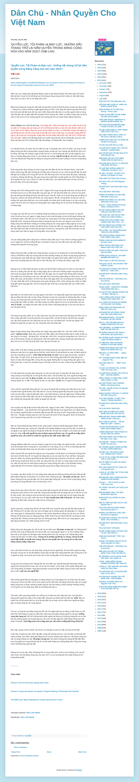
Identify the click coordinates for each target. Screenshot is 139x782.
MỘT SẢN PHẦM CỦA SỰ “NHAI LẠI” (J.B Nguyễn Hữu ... (113, 468)
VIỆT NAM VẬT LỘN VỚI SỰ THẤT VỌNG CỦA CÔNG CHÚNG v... (112, 216)
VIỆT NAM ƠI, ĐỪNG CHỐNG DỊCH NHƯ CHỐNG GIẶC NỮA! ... (112, 236)
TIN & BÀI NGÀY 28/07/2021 (109, 408)
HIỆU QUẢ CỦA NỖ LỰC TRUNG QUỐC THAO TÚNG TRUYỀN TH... (113, 552)
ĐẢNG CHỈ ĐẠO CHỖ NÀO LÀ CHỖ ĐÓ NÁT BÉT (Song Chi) (113, 394)
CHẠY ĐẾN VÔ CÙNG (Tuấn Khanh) (112, 178)
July (101, 99)
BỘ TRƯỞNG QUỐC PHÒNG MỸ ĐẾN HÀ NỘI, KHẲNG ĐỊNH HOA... (113, 448)
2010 (99, 625)
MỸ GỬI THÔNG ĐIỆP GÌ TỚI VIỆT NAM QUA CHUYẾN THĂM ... (111, 211)
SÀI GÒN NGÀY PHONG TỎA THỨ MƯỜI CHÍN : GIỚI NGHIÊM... (112, 577)
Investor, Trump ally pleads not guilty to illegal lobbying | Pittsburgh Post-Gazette (45, 691)
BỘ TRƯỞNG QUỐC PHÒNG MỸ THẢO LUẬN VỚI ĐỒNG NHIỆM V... (113, 338)
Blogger (79, 770)
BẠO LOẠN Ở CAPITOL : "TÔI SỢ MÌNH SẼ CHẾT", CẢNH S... (111, 423)
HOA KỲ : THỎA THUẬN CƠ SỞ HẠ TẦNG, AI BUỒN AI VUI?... (112, 206)
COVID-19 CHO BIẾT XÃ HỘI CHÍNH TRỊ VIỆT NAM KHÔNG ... (112, 115)
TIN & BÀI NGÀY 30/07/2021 (109, 192)
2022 (99, 77)
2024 (99, 71)
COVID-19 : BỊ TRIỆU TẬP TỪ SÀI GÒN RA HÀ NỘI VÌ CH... (113, 473)
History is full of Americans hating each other (30, 683)
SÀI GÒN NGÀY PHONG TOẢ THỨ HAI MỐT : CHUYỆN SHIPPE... (113, 374)
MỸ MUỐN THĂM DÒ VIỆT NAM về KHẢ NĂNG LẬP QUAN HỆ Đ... (112, 333)
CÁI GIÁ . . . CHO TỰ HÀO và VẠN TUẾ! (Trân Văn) (111, 483)
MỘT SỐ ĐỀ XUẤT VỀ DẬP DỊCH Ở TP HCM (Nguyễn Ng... (113, 154)
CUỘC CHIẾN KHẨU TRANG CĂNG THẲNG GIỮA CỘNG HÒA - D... (112, 298)
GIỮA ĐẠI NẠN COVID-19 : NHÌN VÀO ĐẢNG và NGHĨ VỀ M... (113, 105)
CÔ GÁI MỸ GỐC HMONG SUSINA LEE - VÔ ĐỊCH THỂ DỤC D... (113, 293)
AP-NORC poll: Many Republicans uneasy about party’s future (37, 700)
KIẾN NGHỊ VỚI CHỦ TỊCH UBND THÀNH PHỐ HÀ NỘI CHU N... (111, 159)
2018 (99, 600)
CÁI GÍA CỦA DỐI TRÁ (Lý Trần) (111, 145)
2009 (99, 628)
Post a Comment (20, 747)
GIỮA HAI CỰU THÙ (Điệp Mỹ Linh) (112, 101)
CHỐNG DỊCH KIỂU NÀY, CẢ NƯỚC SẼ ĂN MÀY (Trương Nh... (113, 141)
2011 (99, 622)
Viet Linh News (33, 713)
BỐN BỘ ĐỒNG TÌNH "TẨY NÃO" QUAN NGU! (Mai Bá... (111, 493)
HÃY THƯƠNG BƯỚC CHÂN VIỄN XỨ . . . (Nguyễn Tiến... (113, 359)
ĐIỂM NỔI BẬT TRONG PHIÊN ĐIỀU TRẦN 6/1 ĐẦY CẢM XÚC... (112, 417)
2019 (99, 597)
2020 (99, 593)
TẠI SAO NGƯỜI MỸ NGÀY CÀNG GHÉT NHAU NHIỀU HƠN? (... (111, 428)
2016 (99, 606)
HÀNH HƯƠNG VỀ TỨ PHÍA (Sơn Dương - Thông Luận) (111, 110)
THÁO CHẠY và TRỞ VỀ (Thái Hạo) (112, 261)
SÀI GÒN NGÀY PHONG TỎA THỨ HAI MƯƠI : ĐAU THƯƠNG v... (113, 519)
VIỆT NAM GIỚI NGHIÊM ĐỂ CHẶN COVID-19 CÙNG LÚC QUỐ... (112, 126)
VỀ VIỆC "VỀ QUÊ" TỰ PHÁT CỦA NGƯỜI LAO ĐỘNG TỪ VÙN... (112, 174)
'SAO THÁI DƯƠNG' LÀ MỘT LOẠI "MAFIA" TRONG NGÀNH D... (112, 399)
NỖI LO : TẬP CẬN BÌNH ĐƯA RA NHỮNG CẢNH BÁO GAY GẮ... (111, 323)
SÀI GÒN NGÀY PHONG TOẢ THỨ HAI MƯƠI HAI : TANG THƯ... (113, 270)
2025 (99, 68)
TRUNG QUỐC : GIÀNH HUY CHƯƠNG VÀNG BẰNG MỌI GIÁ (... (113, 288)
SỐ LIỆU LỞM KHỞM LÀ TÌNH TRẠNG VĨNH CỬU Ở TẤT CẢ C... (113, 131)
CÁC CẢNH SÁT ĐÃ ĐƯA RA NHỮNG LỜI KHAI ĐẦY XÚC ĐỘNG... (113, 303)
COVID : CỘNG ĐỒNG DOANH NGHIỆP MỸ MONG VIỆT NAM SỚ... (113, 562)
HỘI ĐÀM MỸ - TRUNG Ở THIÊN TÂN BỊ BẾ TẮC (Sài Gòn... (113, 443)
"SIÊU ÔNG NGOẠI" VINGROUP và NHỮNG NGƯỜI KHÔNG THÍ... (112, 121)
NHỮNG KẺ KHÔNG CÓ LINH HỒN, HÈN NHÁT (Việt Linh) (112, 196)
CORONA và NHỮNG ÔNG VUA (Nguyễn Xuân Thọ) (110, 583)
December (103, 83)
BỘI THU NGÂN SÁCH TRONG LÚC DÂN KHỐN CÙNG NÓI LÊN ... (112, 226)
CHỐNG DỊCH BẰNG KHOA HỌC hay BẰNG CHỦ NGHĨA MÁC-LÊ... (113, 349)
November (103, 86)
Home (49, 752)
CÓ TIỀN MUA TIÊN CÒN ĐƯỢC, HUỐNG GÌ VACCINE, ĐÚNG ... (111, 344)
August (102, 96)
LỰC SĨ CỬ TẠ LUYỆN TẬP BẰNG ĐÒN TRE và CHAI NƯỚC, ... (113, 458)
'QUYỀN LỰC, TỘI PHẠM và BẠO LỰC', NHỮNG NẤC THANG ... (111, 453)
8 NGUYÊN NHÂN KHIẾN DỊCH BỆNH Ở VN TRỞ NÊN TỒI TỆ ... (113, 588)
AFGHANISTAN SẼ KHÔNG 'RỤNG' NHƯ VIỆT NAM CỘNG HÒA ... (112, 313)
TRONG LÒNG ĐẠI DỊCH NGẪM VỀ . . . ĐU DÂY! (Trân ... (113, 241)
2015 (99, 609)
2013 (99, 615)
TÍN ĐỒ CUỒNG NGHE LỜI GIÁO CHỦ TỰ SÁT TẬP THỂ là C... (113, 532)
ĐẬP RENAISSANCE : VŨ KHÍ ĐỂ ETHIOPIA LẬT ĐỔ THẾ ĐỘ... (111, 318)
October (102, 89)
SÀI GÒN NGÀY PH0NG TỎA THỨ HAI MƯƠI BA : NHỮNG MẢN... (113, 149)
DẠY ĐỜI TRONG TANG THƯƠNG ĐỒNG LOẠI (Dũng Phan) (111, 384)
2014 (99, 612)
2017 (99, 603)
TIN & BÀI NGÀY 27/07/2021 (109, 528)
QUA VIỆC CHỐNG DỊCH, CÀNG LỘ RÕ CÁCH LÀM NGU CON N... (112, 136)
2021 (99, 80)
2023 (99, 74)
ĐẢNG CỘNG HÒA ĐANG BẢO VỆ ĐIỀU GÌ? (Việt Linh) (112, 308)
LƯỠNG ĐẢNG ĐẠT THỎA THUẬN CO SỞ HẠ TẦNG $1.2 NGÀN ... (113, 433)
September (103, 92)
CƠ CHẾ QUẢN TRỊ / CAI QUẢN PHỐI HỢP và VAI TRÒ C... (113, 572)
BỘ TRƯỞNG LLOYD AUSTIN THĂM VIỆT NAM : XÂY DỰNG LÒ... (112, 557)
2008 (99, 631)
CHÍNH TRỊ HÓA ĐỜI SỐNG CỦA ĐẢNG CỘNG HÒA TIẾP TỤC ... (111, 246)
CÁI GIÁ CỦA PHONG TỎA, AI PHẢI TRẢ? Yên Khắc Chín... (112, 369)
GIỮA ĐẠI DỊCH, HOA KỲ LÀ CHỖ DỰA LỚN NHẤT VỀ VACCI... (113, 164)
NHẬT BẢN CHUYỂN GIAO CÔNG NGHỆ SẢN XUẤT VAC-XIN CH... (112, 412)
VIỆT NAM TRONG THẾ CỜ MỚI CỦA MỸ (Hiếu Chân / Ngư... (113, 438)
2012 (99, 618)
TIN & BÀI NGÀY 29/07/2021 (109, 284)
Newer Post (15, 752)
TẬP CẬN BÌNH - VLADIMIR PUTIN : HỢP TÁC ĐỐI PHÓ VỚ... (112, 328)
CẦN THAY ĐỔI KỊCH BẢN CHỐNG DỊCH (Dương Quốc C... (112, 508)
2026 (99, 65)
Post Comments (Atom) (29, 756)
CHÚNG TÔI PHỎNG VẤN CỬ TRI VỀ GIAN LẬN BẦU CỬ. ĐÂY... (112, 542)
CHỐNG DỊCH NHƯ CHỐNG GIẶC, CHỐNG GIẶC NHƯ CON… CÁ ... (112, 221)
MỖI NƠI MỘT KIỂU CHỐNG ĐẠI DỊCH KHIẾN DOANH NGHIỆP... (113, 478)
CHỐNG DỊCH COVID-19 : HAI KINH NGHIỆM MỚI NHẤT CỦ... (112, 256)
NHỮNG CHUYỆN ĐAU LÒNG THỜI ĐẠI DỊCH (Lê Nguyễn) (112, 514)
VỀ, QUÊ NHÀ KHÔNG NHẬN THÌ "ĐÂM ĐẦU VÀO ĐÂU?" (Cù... (111, 169)
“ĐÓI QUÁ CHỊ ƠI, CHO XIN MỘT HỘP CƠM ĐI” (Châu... (113, 265)
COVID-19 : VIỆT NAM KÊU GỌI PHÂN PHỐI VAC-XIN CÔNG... (113, 567)
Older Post (82, 752)
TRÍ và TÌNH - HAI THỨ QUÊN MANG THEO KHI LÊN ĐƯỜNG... (112, 231)
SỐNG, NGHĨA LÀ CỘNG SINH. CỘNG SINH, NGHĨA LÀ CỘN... (113, 379)
